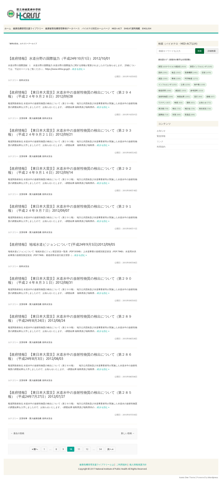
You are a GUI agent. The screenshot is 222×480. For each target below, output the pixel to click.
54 (100, 449)
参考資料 (196, 91)
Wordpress (213, 477)
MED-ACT (117, 28)
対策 (177, 115)
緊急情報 (161, 136)
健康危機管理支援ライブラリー (28, 28)
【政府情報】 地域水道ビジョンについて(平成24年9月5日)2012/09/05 (61, 244)
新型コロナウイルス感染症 (172, 66)
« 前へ (35, 449)
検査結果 (183, 97)
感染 (163, 79)
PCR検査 (191, 79)
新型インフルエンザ (201, 66)
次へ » (110, 449)
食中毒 (199, 85)
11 (79, 449)
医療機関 (191, 72)
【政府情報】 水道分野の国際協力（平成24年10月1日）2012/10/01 (59, 58)
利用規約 (161, 146)
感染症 (180, 91)
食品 (176, 72)
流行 (198, 97)
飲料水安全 (24, 80)
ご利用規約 (121, 464)
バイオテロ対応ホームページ (96, 28)
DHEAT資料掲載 (132, 28)
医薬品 (190, 115)
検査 (178, 103)
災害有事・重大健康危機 (30, 118)
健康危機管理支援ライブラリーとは (96, 464)
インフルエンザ (167, 85)
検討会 (190, 109)
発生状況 (205, 109)
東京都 (163, 109)
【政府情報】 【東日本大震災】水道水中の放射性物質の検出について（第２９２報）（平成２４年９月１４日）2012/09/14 (70, 170)
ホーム (7, 28)
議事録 (163, 115)
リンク (160, 141)
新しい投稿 (127, 433)
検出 (177, 109)
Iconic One (184, 477)
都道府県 (164, 91)
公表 (185, 85)
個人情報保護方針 (138, 464)
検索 (200, 51)
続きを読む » (78, 69)
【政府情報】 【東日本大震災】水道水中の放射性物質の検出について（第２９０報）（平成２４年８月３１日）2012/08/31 (70, 280)
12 (87, 449)
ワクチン (164, 103)
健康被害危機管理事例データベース (62, 28)
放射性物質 (165, 97)
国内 (163, 72)
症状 (206, 72)
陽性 (191, 103)
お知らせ (205, 103)
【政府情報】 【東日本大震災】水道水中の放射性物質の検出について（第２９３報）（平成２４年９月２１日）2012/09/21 (70, 132)
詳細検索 (212, 51)
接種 (210, 97)
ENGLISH (146, 28)
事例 (176, 79)
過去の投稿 (17, 433)
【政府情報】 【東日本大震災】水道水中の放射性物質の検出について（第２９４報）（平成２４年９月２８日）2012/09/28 (70, 94)
